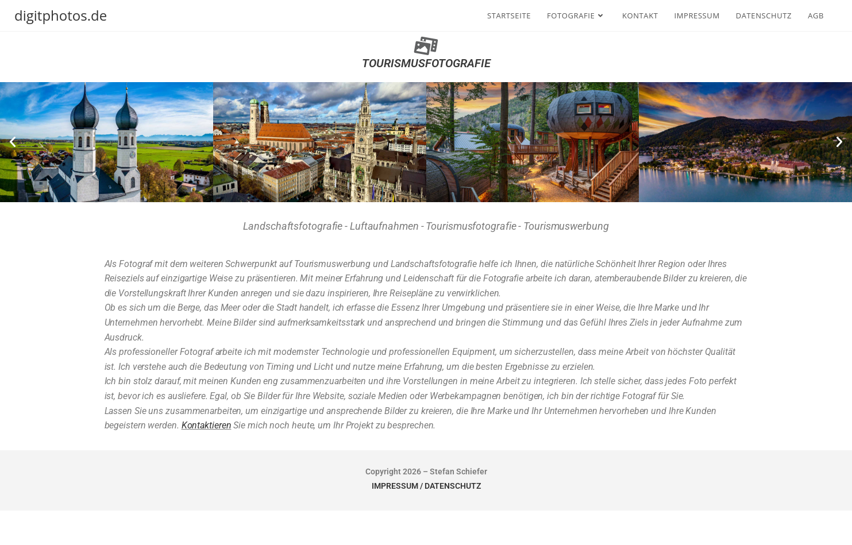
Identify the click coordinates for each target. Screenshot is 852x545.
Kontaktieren (207, 425)
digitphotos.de (60, 15)
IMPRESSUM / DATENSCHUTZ (426, 485)
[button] (13, 142)
